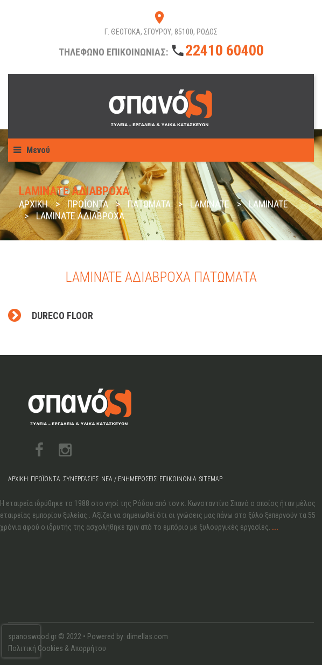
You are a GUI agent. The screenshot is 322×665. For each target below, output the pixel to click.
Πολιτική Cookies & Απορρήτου (57, 648)
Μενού (38, 150)
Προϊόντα (87, 204)
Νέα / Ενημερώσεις (129, 479)
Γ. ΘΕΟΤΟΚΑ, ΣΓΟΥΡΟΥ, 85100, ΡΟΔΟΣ (161, 31)
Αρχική (33, 204)
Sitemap (210, 479)
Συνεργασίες (81, 479)
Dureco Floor (62, 315)
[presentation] (21, 641)
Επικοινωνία (178, 479)
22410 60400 (224, 50)
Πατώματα (149, 204)
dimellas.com (147, 636)
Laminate (209, 204)
